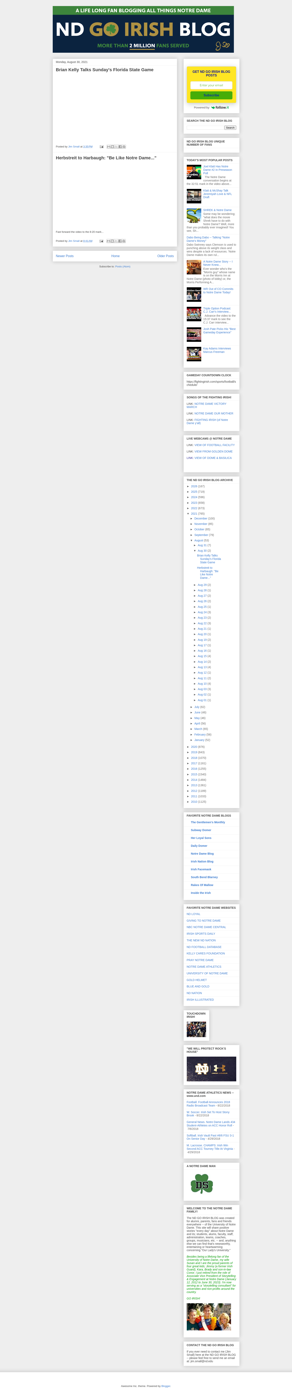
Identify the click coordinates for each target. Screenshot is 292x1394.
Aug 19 (202, 639)
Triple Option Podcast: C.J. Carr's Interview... (217, 310)
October (199, 529)
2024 (194, 497)
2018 (194, 757)
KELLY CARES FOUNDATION (206, 953)
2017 (194, 763)
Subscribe (211, 95)
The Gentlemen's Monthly (208, 822)
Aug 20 (202, 634)
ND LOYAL (193, 914)
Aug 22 (202, 623)
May (197, 718)
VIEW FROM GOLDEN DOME (213, 451)
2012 (194, 790)
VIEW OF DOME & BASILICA (209, 458)
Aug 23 (202, 617)
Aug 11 (202, 678)
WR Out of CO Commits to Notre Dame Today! (218, 290)
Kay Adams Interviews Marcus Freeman (217, 350)
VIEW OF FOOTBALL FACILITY (214, 445)
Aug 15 (202, 656)
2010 (194, 801)
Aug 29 (202, 584)
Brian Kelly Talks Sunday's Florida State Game (105, 69)
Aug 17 (202, 645)
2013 (194, 785)
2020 (194, 746)
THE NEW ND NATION (201, 940)
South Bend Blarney (204, 877)
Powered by (211, 107)
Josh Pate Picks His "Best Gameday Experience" (219, 330)
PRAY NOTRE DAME (200, 960)
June (197, 712)
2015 (194, 774)
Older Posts (165, 256)
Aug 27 (202, 595)
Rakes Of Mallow (202, 885)
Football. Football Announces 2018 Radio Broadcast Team (208, 1103)
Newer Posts (65, 256)
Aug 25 (202, 606)
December (201, 518)
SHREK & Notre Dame (217, 210)
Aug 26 (202, 601)
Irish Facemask (201, 869)
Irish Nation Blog (202, 861)
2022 (194, 508)
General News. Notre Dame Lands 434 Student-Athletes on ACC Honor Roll (211, 1123)
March (198, 728)
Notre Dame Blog (202, 853)
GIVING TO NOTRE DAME (204, 920)
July (197, 707)
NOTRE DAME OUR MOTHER (213, 413)
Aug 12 (202, 672)
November (201, 523)
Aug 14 (202, 661)
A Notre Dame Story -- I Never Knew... (217, 263)
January (199, 740)
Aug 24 (202, 612)
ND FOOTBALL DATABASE (204, 947)
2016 (194, 768)
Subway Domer (201, 830)
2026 (194, 486)
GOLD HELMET (197, 980)
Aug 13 (202, 667)
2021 (194, 513)
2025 (194, 491)
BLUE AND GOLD (198, 986)
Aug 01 (202, 700)
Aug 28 (202, 590)
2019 (194, 752)
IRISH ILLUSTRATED (200, 999)
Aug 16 (202, 650)
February (200, 734)
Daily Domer (199, 845)
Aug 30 (202, 550)
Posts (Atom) (122, 266)
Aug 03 (202, 689)
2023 (194, 502)
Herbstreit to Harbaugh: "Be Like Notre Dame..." (106, 157)
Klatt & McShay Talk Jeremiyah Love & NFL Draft (217, 194)
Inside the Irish (201, 892)
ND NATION (194, 993)
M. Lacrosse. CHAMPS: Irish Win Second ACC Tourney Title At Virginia (210, 1147)
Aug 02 (202, 694)
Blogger (165, 1386)
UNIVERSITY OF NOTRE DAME (207, 973)
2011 (194, 796)
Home (115, 256)
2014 (194, 779)
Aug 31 (202, 545)
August (199, 540)
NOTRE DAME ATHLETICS (204, 966)
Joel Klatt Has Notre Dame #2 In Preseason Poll (217, 170)
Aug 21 (202, 628)
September (201, 535)
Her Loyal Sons (201, 838)
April (197, 723)
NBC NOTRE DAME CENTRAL (206, 927)
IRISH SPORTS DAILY (201, 933)
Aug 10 (202, 683)
